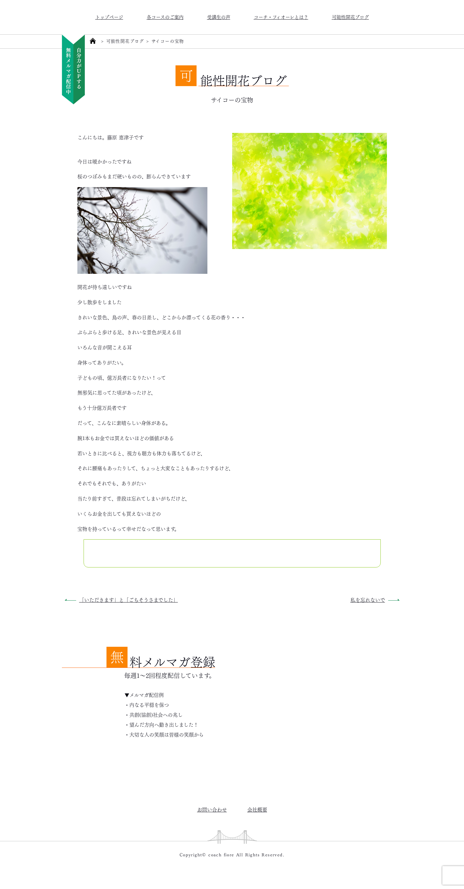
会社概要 (257, 809)
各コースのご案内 (165, 16)
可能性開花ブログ (350, 16)
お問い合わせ (212, 809)
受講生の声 (218, 16)
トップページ (109, 16)
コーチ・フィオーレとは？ (281, 16)
